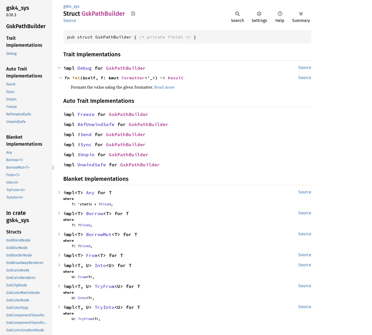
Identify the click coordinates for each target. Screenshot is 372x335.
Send (86, 134)
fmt (76, 77)
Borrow (94, 213)
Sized (105, 204)
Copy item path (133, 13)
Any (90, 193)
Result (175, 77)
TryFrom (104, 286)
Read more (164, 87)
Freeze (86, 114)
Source (69, 20)
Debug (85, 68)
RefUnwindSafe (96, 124)
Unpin (87, 155)
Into (100, 265)
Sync (86, 144)
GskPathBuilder (126, 68)
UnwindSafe (92, 165)
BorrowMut (99, 234)
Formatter (133, 77)
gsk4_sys (71, 6)
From (91, 255)
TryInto (104, 307)
